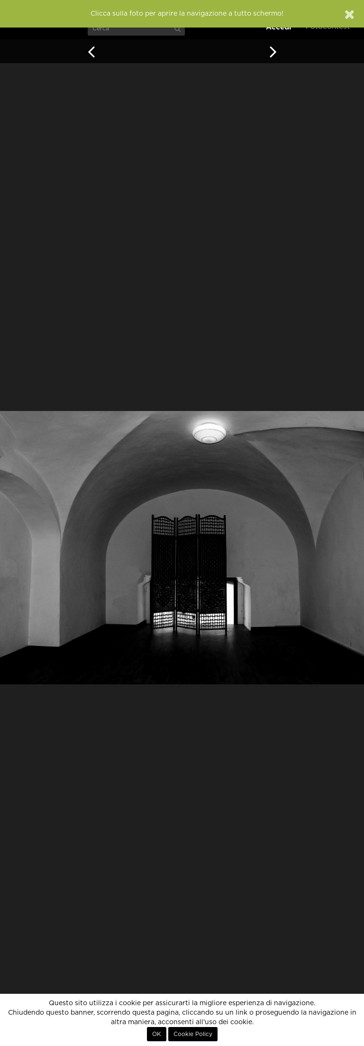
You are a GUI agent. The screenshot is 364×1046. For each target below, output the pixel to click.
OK (156, 1034)
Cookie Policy (192, 1034)
